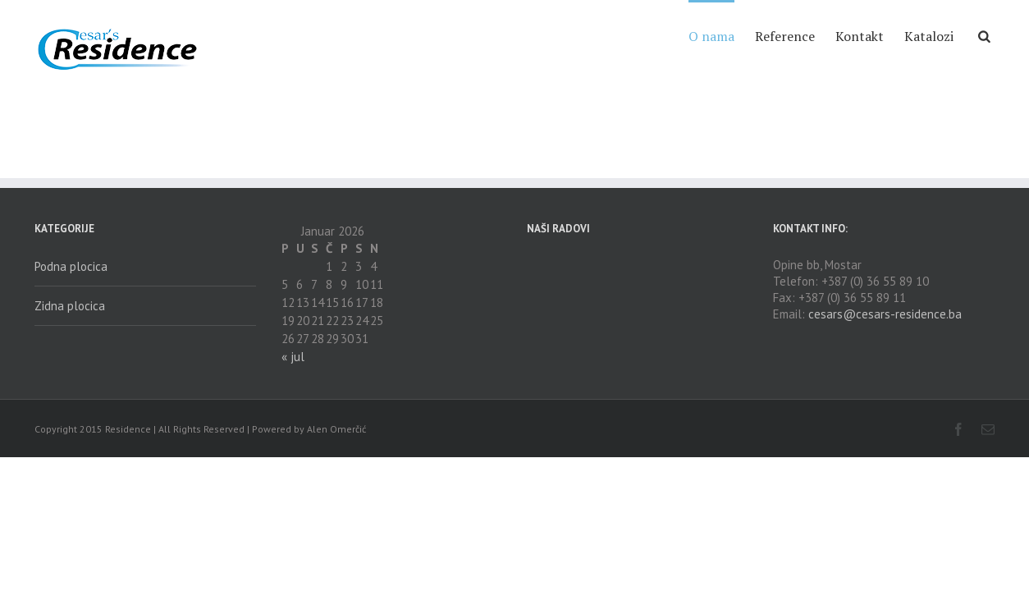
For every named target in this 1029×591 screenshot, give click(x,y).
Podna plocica (70, 266)
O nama (646, 36)
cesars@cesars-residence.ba (885, 314)
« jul (292, 356)
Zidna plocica (69, 306)
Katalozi (912, 36)
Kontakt (827, 36)
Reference (736, 36)
